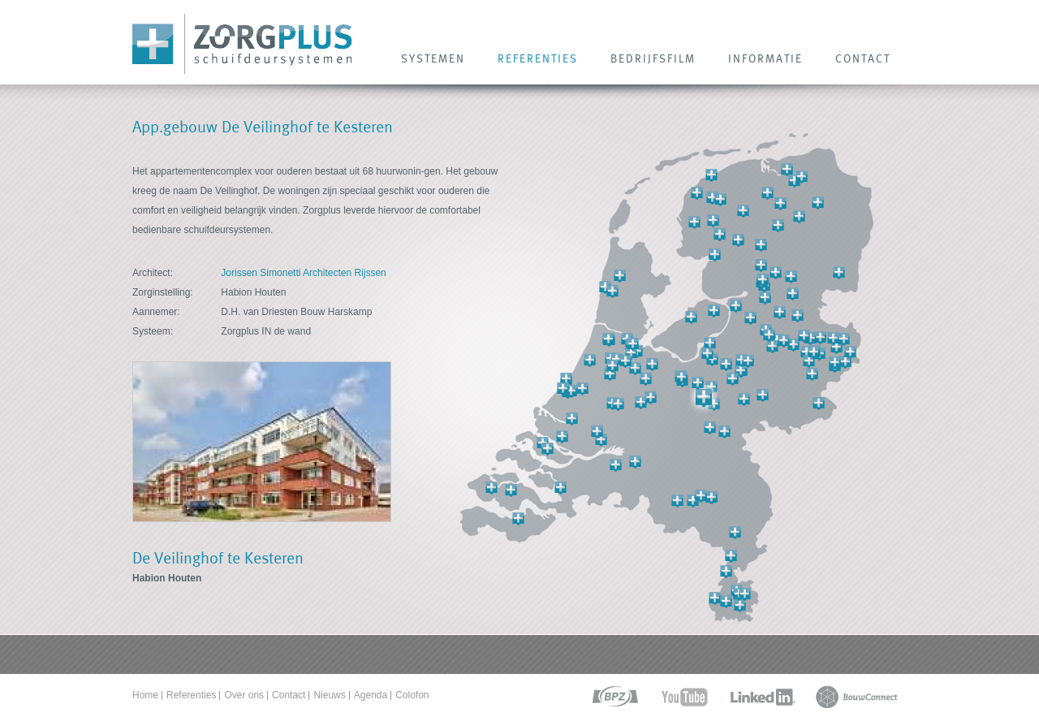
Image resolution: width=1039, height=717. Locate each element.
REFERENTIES (538, 58)
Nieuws (329, 695)
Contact (288, 695)
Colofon (412, 695)
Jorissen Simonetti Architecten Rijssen (303, 273)
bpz (614, 697)
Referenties (191, 695)
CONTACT (862, 58)
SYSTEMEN (433, 58)
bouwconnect (857, 697)
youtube (684, 697)
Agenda (370, 695)
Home (145, 695)
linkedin (762, 697)
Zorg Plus (242, 44)
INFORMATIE (765, 58)
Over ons (244, 695)
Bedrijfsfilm (653, 58)
